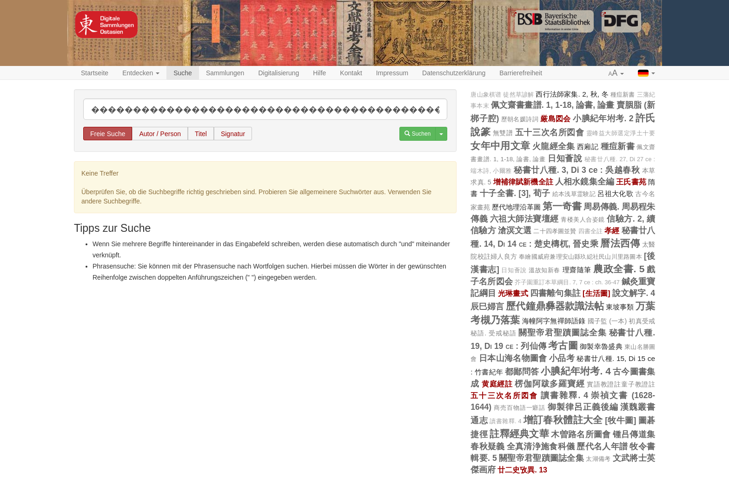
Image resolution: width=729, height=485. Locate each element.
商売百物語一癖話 (519, 407)
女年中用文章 (500, 145)
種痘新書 (622, 94)
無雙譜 (503, 133)
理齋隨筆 (577, 270)
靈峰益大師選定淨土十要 (620, 133)
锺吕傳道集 (634, 434)
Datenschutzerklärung (453, 73)
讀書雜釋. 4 (564, 395)
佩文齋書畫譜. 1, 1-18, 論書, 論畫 (553, 105)
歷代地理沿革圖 (516, 207)
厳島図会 (555, 118)
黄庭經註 (497, 384)
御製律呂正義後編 (583, 407)
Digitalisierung (278, 73)
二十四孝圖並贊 (554, 231)
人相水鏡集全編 (584, 181)
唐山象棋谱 (486, 95)
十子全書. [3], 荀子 (515, 193)
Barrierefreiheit (520, 73)
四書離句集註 (555, 293)
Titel (201, 134)
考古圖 (563, 345)
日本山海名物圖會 (513, 358)
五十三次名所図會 (549, 132)
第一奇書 (562, 206)
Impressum (392, 73)
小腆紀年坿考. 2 (603, 118)
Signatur (233, 134)
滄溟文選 (515, 230)
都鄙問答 (522, 371)
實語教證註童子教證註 (621, 384)
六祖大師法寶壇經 (524, 218)
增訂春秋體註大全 (563, 419)
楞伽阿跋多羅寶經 (549, 383)
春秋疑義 (487, 446)
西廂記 (587, 147)
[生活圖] (596, 293)
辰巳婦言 (487, 306)
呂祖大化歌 (615, 193)
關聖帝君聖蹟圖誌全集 (562, 332)
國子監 (598, 321)
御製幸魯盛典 (601, 346)
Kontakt (351, 73)
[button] (616, 73)
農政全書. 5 (618, 268)
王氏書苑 (631, 181)
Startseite (94, 73)
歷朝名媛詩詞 (519, 119)
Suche (182, 73)
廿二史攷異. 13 (522, 469)
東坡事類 (620, 307)
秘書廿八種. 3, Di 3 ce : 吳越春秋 (577, 170)
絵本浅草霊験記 (574, 193)
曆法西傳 (620, 243)
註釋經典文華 (519, 433)
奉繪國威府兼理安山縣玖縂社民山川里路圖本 (580, 256)
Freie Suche (107, 134)
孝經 (611, 230)
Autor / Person (160, 134)
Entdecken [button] (140, 73)
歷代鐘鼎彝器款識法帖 (554, 306)
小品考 (562, 358)
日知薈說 (565, 158)
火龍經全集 (553, 146)
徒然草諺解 (518, 95)
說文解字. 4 (633, 293)
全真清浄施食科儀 (541, 446)
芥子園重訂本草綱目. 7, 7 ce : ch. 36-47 (567, 282)
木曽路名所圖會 (580, 434)
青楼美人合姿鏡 (583, 219)
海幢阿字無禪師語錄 (554, 321)
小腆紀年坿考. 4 (576, 371)
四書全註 (590, 231)
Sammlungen (225, 73)
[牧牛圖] (620, 420)
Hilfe (319, 73)
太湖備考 (598, 458)
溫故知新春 (544, 270)
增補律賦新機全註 (523, 181)
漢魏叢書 (637, 407)
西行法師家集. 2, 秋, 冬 (572, 94)
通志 (479, 420)
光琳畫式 (513, 293)
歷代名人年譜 (602, 446)
